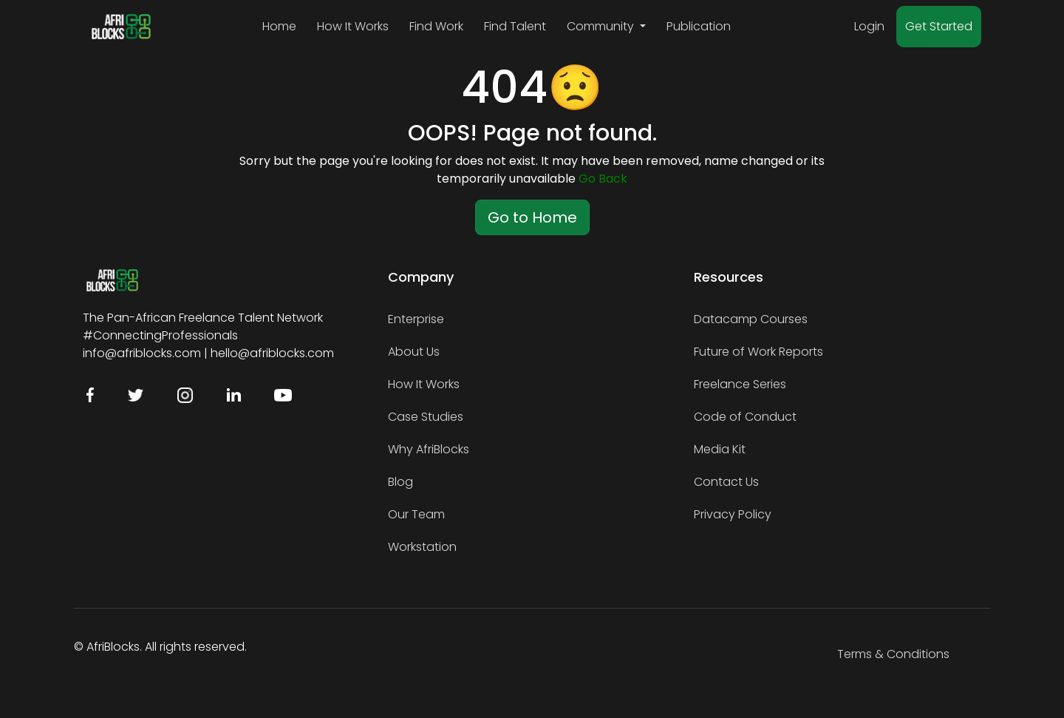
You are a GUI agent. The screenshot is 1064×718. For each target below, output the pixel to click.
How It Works (353, 26)
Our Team (416, 514)
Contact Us (726, 481)
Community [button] (602, 26)
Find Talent (515, 26)
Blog (400, 481)
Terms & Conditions (893, 654)
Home (279, 26)
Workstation (422, 546)
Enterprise (416, 319)
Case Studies (425, 416)
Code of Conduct (745, 416)
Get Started (938, 26)
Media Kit (720, 449)
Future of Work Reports (758, 351)
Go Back (603, 178)
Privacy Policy (732, 514)
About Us (414, 351)
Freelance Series (740, 384)
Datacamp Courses (751, 319)
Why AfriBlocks (428, 449)
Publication (698, 26)
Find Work (436, 26)
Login (869, 26)
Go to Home (532, 217)
